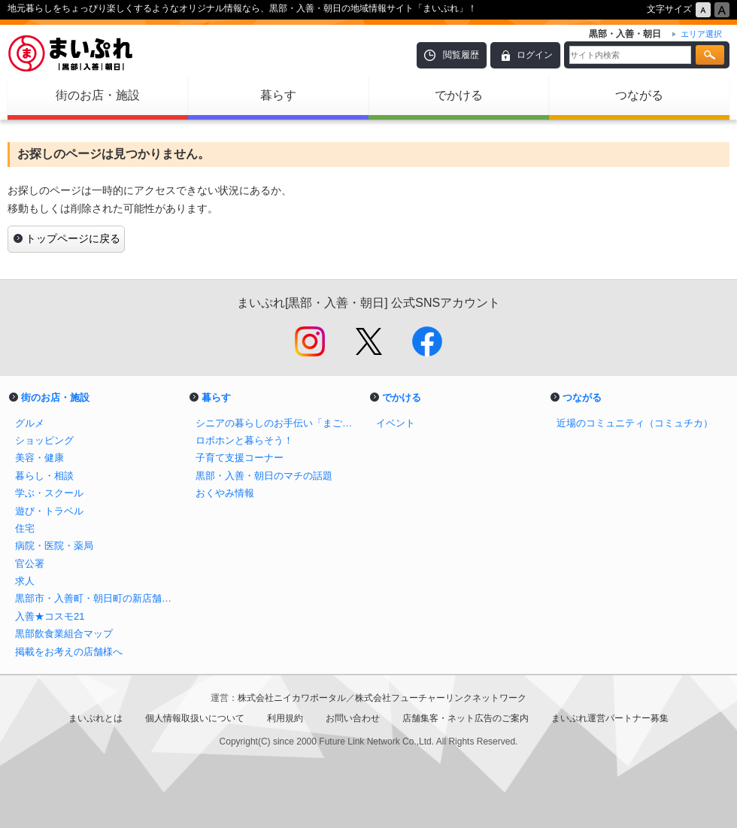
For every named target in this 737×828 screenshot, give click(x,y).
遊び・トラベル (49, 511)
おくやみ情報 (225, 493)
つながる (639, 95)
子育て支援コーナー (240, 457)
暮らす (278, 95)
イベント (395, 423)
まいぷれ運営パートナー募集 (610, 718)
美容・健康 (39, 457)
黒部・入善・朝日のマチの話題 (264, 475)
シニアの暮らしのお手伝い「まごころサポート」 (278, 423)
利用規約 (285, 718)
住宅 (25, 528)
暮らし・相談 (44, 475)
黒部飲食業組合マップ (64, 633)
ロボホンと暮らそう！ (244, 440)
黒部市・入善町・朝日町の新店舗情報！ (97, 598)
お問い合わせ (353, 718)
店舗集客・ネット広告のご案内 (465, 718)
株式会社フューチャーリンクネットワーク (440, 698)
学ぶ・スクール (49, 493)
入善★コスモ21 (50, 616)
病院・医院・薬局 (54, 545)
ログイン (535, 55)
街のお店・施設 (98, 95)
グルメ (29, 423)
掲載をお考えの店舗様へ (69, 651)
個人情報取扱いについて (194, 718)
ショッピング (44, 440)
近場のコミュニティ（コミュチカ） (635, 423)
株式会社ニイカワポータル (292, 698)
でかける (459, 95)
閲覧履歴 (461, 55)
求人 (25, 581)
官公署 (29, 563)
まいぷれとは (95, 718)
